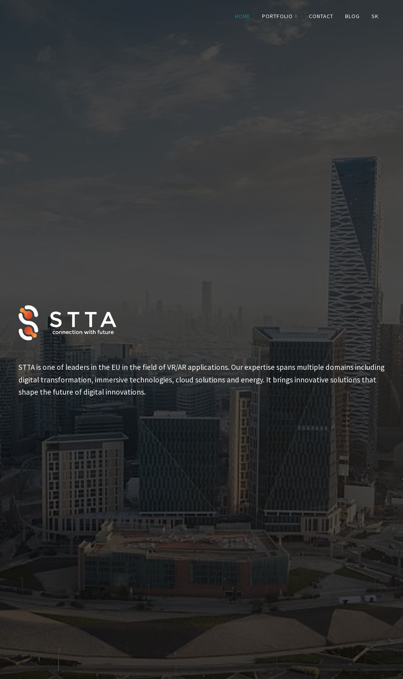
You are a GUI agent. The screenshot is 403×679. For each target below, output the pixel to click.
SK (375, 16)
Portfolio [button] (279, 16)
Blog (352, 16)
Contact (321, 16)
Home (242, 16)
